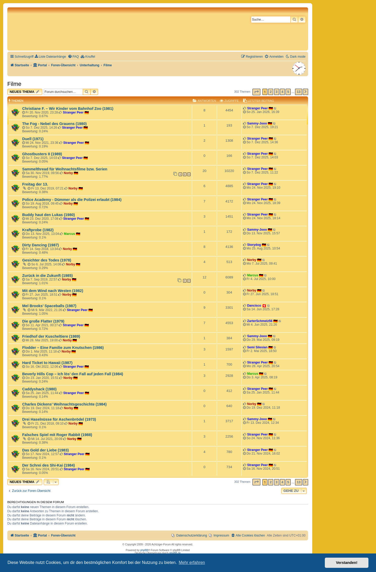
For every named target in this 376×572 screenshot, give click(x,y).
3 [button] (277, 92)
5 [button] (288, 92)
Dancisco (254, 305)
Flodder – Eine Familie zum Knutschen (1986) (63, 347)
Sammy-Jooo (257, 123)
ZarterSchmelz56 (259, 321)
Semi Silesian (257, 347)
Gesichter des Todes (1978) (46, 260)
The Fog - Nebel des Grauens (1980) (54, 124)
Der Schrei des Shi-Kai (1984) (48, 465)
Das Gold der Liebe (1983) (45, 450)
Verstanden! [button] (346, 563)
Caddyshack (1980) (39, 389)
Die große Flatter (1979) (43, 321)
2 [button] (271, 92)
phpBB (144, 550)
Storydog (254, 245)
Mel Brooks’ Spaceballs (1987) (49, 306)
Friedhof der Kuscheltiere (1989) (51, 336)
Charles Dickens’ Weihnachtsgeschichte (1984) (64, 404)
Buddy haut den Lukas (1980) (48, 215)
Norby (68, 173)
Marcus (69, 234)
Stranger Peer (73, 112)
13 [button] (298, 92)
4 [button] (282, 92)
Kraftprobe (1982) (38, 230)
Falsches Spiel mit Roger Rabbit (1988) (57, 435)
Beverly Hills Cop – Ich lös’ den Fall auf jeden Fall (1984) (72, 374)
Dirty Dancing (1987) (40, 245)
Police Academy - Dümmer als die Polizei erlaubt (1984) (71, 200)
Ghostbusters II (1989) (42, 154)
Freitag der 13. (35, 184)
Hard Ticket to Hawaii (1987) (47, 363)
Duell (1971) (32, 139)
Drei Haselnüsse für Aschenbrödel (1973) (59, 419)
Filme (14, 84)
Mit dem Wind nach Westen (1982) (52, 291)
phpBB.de (175, 553)
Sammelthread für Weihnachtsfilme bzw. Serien (64, 169)
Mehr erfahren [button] (192, 562)
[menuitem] (50, 56)
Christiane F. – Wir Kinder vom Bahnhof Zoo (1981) (67, 108)
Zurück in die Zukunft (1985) (47, 275)
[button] (256, 92)
